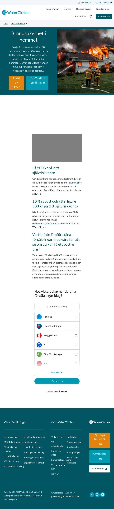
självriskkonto (75, 182)
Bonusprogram (84, 8)
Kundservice (103, 8)
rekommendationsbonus (44, 223)
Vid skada (80, 16)
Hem (6, 23)
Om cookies (56, 493)
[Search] (91, 16)
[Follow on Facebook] (92, 494)
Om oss (68, 8)
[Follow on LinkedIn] (102, 494)
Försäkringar (53, 8)
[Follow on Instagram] (97, 494)
